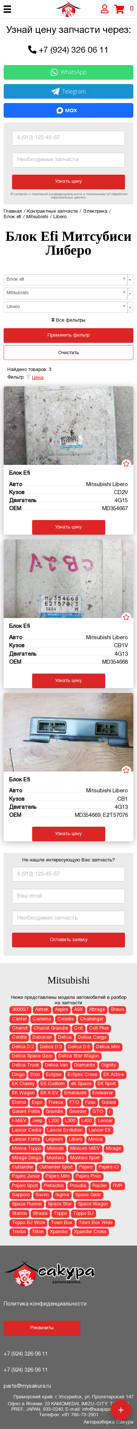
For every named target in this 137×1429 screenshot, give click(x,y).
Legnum (54, 1139)
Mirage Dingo (26, 1158)
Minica (95, 1139)
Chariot (20, 1028)
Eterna (19, 1102)
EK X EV (49, 1093)
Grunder (77, 1112)
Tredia (19, 1232)
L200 (54, 1121)
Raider (99, 1186)
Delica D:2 (23, 1047)
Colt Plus (99, 1028)
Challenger (91, 1019)
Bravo (117, 1010)
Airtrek (42, 1010)
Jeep (37, 1121)
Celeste (65, 1019)
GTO (97, 1112)
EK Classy (23, 1084)
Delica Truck (25, 1065)
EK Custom (53, 1084)
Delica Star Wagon (78, 1056)
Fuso (90, 1102)
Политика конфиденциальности (45, 1304)
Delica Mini (108, 1047)
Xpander (59, 1232)
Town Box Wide (96, 1223)
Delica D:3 (51, 1047)
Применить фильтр (68, 335)
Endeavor (102, 1093)
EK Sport (107, 1084)
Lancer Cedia (26, 1130)
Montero (55, 1158)
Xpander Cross (90, 1232)
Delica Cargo (92, 1037)
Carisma (42, 1019)
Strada (40, 1214)
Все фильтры (68, 320)
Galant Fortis (26, 1112)
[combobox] (68, 279)
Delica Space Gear (32, 1056)
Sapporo (21, 1195)
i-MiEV (19, 1121)
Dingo (18, 1075)
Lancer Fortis (26, 1139)
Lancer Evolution (65, 1130)
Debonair (42, 1037)
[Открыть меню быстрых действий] (121, 1410)
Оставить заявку (69, 940)
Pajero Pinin (88, 1176)
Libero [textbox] (66, 307)
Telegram (68, 91)
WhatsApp (68, 72)
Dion (35, 1075)
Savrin (42, 1195)
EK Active (113, 1075)
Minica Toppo (26, 1148)
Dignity (108, 1065)
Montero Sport (85, 1158)
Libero (75, 1139)
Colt (78, 1028)
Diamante (84, 1065)
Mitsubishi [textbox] (66, 293)
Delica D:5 (79, 1047)
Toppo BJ (83, 1214)
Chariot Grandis (51, 1028)
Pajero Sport (25, 1186)
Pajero (85, 1167)
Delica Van (56, 1065)
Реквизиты (42, 1328)
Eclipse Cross (82, 1075)
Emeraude (75, 1093)
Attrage (97, 1010)
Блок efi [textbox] (66, 279)
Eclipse (53, 1075)
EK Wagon (23, 1093)
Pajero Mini (57, 1176)
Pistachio (54, 1186)
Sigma (62, 1195)
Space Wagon (93, 1204)
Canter (19, 1019)
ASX (78, 1010)
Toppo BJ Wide (28, 1223)
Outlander (22, 1167)
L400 (86, 1121)
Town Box (61, 1223)
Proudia (78, 1186)
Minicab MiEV (85, 1148)
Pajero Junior (26, 1176)
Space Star (60, 1204)
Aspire (61, 1010)
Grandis (54, 1112)
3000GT (20, 1010)
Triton (38, 1232)
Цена (37, 378)
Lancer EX (100, 1130)
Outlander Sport (56, 1167)
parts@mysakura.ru (27, 1386)
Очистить (68, 353)
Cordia (19, 1037)
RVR (117, 1186)
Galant (109, 1102)
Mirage (113, 1148)
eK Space (81, 1084)
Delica (65, 1037)
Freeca (56, 1102)
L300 (70, 1121)
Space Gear (88, 1195)
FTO (74, 1102)
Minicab (55, 1148)
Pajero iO (108, 1167)
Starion (19, 1214)
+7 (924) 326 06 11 (74, 50)
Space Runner (27, 1204)
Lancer (105, 1121)
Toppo (60, 1214)
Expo (37, 1102)
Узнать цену (68, 181)
